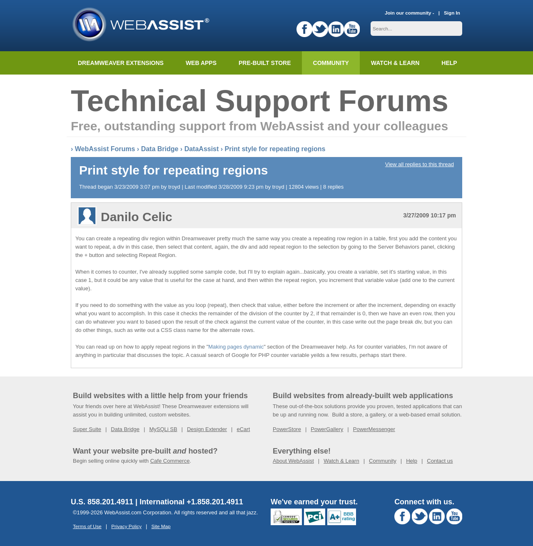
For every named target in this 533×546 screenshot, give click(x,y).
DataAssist (201, 148)
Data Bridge (160, 148)
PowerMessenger (374, 429)
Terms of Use (87, 526)
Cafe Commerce (170, 461)
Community (331, 63)
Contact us (440, 461)
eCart (243, 429)
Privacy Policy (126, 526)
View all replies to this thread (419, 164)
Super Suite (87, 429)
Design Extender (207, 429)
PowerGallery (327, 429)
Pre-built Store (265, 63)
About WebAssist (293, 461)
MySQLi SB (163, 429)
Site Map (160, 526)
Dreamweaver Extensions (121, 63)
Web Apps (201, 63)
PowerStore (287, 429)
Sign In (452, 12)
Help (411, 461)
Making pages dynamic (236, 347)
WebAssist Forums (105, 148)
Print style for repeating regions (275, 148)
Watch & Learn (395, 63)
